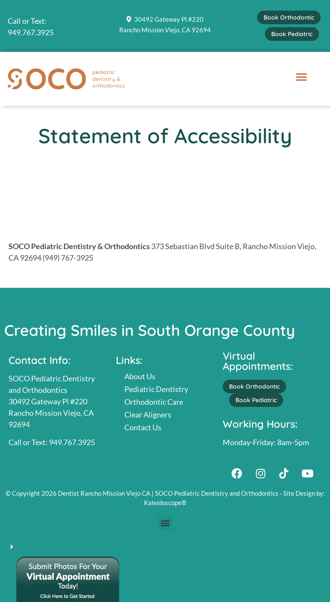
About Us (139, 376)
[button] (301, 76)
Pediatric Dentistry (156, 389)
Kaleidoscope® (165, 502)
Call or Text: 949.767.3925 (52, 442)
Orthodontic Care (153, 401)
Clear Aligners (147, 414)
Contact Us (142, 427)
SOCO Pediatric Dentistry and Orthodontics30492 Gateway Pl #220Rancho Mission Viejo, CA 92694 (52, 401)
